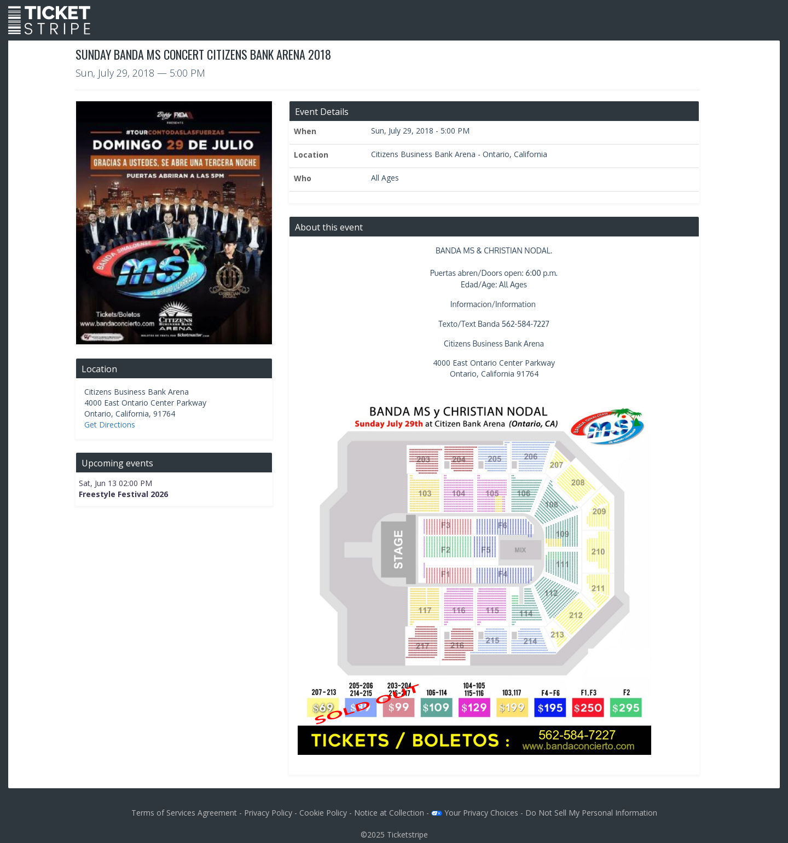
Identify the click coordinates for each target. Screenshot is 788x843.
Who (302, 178)
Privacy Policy (268, 812)
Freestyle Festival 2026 (123, 494)
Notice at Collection (389, 812)
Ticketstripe (407, 834)
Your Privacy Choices (474, 812)
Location (311, 154)
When (305, 131)
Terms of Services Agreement (184, 812)
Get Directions (109, 424)
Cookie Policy (323, 812)
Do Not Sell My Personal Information (591, 812)
